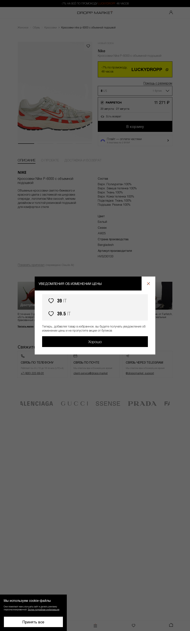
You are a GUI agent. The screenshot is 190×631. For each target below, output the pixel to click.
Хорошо (95, 341)
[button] (33, 613)
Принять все (33, 622)
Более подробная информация (43, 609)
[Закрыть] (148, 283)
